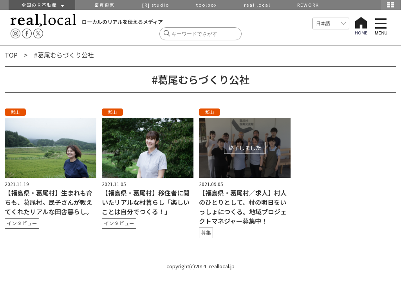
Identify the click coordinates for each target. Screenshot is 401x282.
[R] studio (155, 5)
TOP (11, 55)
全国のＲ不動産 (42, 5)
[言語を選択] (330, 23)
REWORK (308, 5)
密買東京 (104, 5)
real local (257, 5)
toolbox (206, 5)
